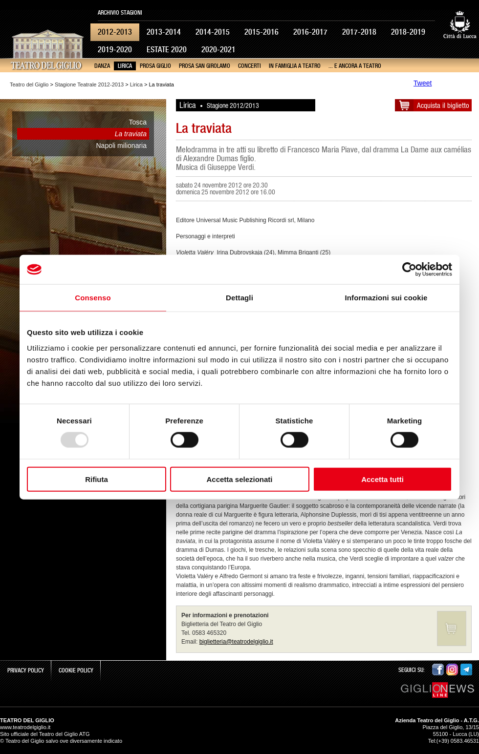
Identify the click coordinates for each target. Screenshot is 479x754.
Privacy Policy (25, 670)
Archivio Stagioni (120, 12)
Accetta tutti (382, 479)
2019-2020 (115, 49)
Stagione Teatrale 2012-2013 (89, 84)
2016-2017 (310, 32)
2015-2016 (261, 32)
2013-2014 (164, 32)
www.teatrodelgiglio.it (25, 727)
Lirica (125, 66)
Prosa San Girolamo (204, 66)
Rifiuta (96, 479)
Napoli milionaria (121, 145)
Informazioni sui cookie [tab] (386, 297)
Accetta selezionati (239, 479)
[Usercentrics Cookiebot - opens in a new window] (409, 269)
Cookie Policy (76, 670)
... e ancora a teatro (354, 66)
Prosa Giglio (155, 66)
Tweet (423, 83)
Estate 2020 (167, 49)
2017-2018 (359, 32)
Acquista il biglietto (443, 105)
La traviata (131, 134)
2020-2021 (218, 49)
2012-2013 (115, 32)
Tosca (138, 122)
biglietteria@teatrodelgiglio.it (236, 641)
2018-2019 (408, 32)
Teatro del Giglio (29, 84)
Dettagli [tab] (239, 297)
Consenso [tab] (92, 297)
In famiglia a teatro (295, 66)
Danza (102, 66)
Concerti (249, 66)
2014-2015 (213, 32)
